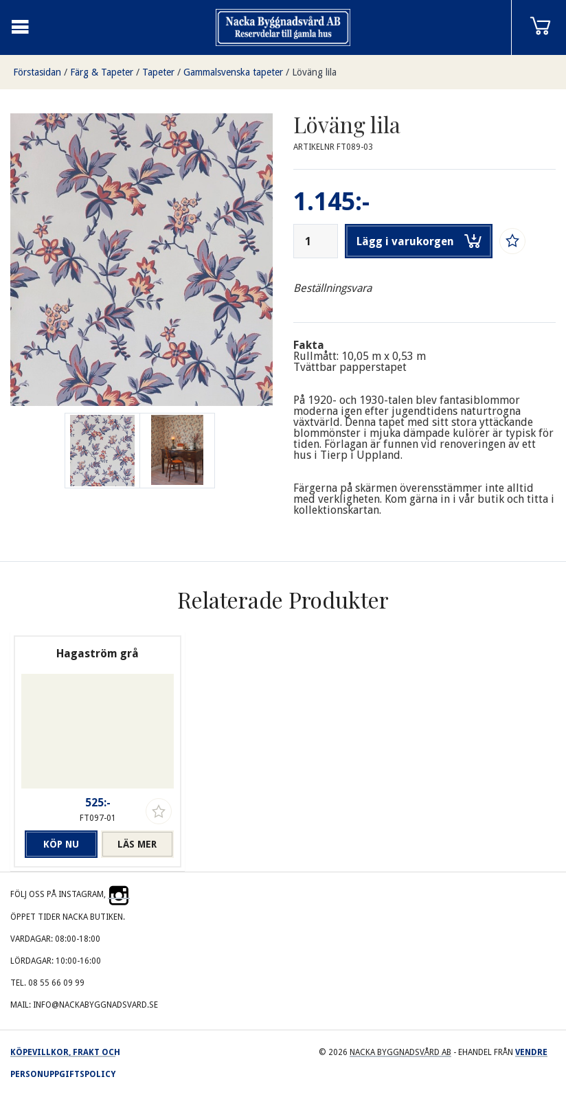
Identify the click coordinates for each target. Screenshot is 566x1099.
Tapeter (158, 72)
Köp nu (61, 844)
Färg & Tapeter (101, 72)
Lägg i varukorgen (419, 241)
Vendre (531, 1052)
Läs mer (137, 844)
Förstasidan (37, 72)
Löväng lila (314, 72)
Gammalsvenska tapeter (233, 72)
